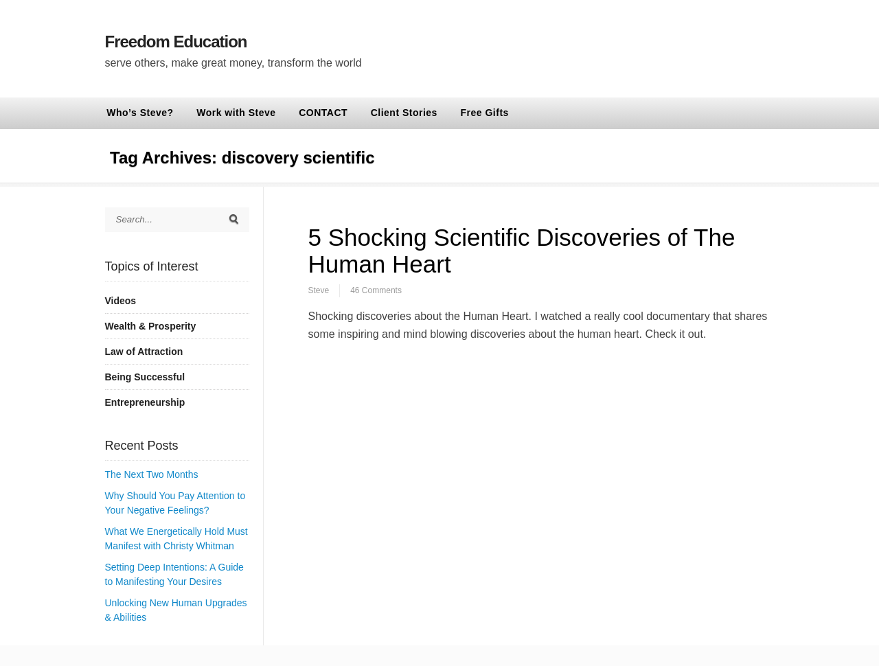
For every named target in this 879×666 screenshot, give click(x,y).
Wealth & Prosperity (150, 326)
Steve (319, 290)
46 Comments (376, 290)
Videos (121, 300)
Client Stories (404, 112)
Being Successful (145, 376)
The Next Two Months (151, 474)
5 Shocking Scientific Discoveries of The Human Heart (521, 250)
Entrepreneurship (145, 402)
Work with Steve (235, 112)
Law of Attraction (144, 351)
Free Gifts (485, 112)
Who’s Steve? (139, 112)
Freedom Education (176, 41)
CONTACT (323, 112)
